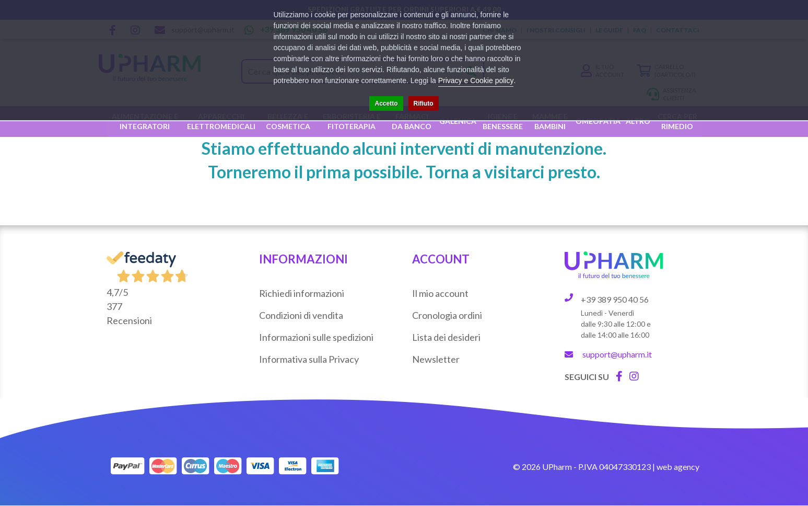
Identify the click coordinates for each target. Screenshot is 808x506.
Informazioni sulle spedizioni (316, 336)
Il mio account (440, 292)
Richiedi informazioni (301, 292)
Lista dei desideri (446, 336)
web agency (678, 467)
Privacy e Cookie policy (476, 80)
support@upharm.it (617, 354)
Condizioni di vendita (301, 314)
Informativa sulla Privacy (309, 358)
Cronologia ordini (447, 314)
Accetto (385, 103)
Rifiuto (424, 103)
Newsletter (436, 358)
